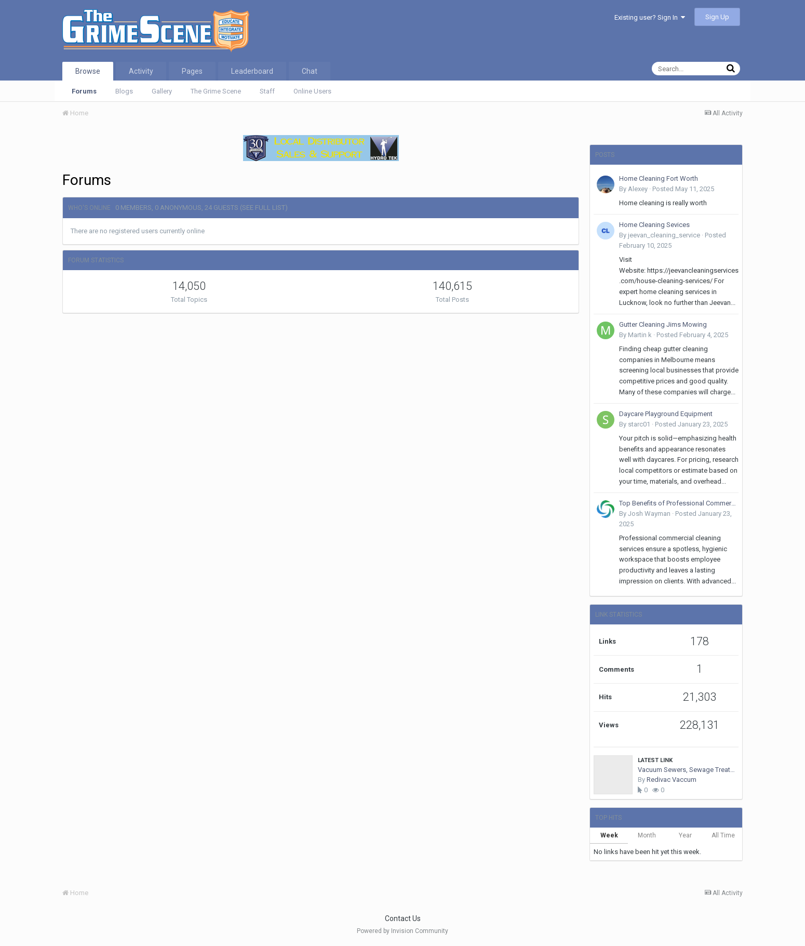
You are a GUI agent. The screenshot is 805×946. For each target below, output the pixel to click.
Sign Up (717, 17)
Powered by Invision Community (402, 931)
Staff (267, 91)
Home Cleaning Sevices (654, 225)
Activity (141, 71)
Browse (87, 71)
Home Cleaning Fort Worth (658, 178)
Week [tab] (609, 835)
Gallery (162, 91)
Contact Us (403, 918)
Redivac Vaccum (671, 779)
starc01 (639, 424)
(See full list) (264, 207)
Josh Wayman (649, 513)
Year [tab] (685, 835)
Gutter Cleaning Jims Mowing (663, 324)
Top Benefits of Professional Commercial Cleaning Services (679, 503)
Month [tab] (647, 835)
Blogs (124, 91)
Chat (309, 71)
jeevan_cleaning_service (664, 235)
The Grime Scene (216, 91)
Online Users (312, 91)
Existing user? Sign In (649, 17)
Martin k (640, 335)
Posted (683, 189)
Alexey (638, 189)
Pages (192, 71)
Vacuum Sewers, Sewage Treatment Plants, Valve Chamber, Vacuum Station (688, 770)
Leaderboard (252, 71)
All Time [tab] (723, 835)
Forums (84, 91)
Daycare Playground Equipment (666, 414)
